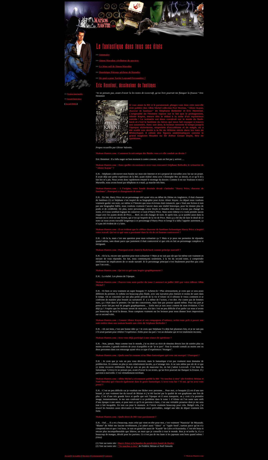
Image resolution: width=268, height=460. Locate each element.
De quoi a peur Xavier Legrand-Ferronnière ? (122, 78)
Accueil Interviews (74, 99)
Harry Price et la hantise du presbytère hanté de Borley (146, 443)
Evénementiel (97, 456)
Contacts (108, 456)
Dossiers (86, 456)
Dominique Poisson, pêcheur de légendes (119, 72)
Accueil (68, 456)
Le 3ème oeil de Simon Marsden (115, 66)
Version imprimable (75, 94)
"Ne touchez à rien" (128, 446)
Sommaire (104, 54)
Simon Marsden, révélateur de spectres (118, 60)
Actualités (76, 456)
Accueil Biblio (70, 104)
